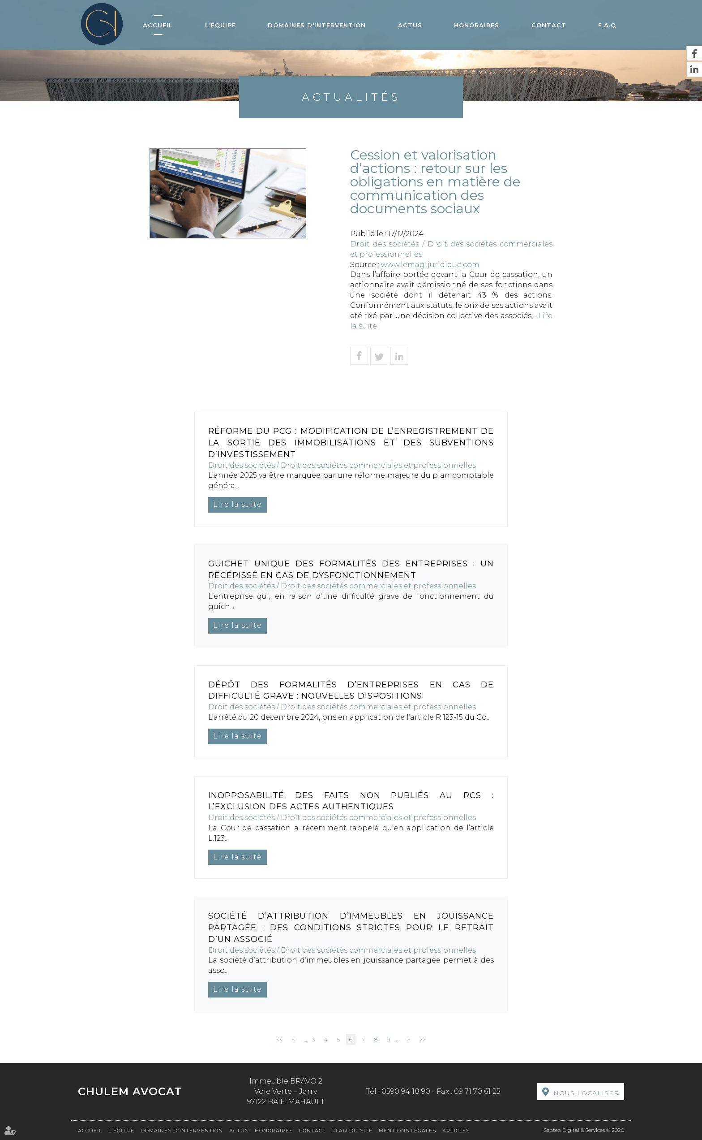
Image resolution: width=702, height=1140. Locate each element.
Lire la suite (237, 504)
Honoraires (476, 25)
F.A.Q (607, 25)
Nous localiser (586, 1093)
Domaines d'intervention (317, 25)
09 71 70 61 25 (477, 1091)
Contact (548, 25)
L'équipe (220, 25)
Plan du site (352, 1130)
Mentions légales (407, 1130)
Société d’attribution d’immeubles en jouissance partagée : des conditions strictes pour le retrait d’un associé (351, 927)
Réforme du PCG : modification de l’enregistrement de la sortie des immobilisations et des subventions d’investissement (351, 442)
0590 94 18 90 (405, 1091)
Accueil (158, 25)
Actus (410, 25)
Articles (456, 1130)
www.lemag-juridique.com (430, 264)
